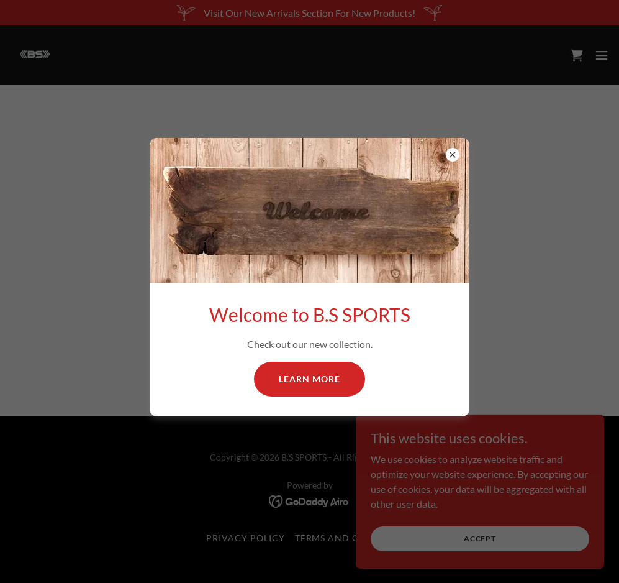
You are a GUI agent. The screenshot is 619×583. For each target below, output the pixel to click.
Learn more (309, 379)
